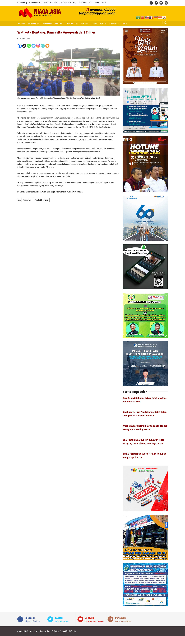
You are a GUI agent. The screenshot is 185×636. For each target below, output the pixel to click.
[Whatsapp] (29, 46)
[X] (24, 46)
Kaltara (103, 23)
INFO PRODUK (34, 3)
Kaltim (93, 23)
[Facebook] (20, 46)
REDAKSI (21, 3)
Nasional (84, 23)
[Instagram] (38, 46)
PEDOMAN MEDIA (68, 3)
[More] (47, 46)
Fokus (124, 23)
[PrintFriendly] (43, 46)
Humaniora (47, 23)
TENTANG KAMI (50, 3)
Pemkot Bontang (41, 200)
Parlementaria (34, 23)
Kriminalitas (114, 23)
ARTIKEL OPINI (85, 3)
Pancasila (27, 200)
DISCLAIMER (100, 3)
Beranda (21, 23)
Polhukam (59, 23)
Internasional (71, 23)
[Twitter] (33, 46)
